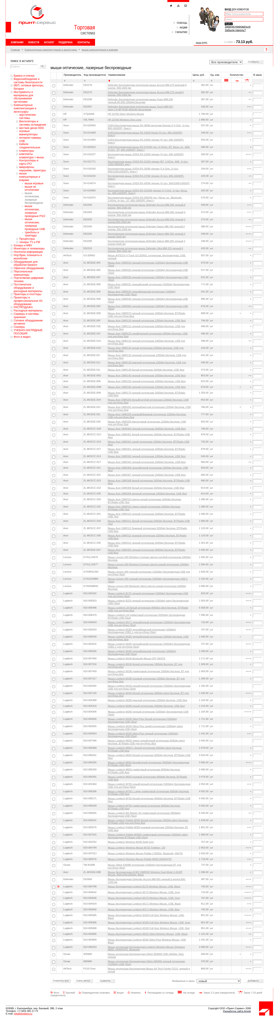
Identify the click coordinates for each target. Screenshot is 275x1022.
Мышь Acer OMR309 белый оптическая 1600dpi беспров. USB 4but (146, 487)
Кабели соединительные (29, 146)
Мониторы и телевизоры (29, 248)
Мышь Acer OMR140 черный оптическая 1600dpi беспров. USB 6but (147, 375)
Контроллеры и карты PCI (28, 162)
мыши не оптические (32, 188)
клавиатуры (26, 150)
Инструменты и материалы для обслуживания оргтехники (23, 97)
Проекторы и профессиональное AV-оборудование (28, 301)
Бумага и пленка (24, 75)
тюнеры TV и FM (29, 242)
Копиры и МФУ (23, 245)
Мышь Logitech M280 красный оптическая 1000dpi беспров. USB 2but (147, 700)
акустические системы (27, 116)
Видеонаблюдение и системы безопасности (28, 80)
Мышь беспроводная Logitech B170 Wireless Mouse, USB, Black (144, 886)
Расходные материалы (28, 310)
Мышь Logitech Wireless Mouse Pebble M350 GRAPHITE (140, 859)
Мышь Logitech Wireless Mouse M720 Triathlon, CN (136, 847)
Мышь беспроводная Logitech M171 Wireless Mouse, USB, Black (144, 903)
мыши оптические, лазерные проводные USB (35, 224)
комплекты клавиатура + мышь (31, 156)
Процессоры (27, 238)
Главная (15, 49)
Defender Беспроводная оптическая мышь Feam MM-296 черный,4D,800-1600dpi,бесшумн (140, 101)
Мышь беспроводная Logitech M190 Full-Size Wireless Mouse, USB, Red (148, 928)
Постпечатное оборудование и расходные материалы (28, 288)
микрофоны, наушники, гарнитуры (32, 169)
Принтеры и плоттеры (27, 294)
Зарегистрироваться (237, 26)
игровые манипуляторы (28, 133)
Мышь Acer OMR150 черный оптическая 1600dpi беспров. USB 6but (147, 381)
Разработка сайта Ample (237, 1011)
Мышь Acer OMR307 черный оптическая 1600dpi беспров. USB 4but (147, 474)
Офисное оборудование (29, 268)
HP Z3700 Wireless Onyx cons (124, 119)
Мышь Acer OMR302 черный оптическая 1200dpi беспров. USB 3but (147, 456)
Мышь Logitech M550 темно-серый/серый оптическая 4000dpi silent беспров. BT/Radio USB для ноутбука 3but (146, 742)
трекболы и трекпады (32, 234)
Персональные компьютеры (23, 273)
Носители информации (28, 251)
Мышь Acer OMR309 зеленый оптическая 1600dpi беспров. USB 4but (147, 493)
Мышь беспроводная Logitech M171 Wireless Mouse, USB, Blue (144, 909)
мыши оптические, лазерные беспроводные (34, 198)
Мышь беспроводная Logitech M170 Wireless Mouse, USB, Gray (144, 892)
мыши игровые (34, 183)
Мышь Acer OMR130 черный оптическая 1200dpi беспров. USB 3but (147, 320)
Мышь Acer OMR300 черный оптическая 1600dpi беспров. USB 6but (147, 428)
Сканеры (19, 326)
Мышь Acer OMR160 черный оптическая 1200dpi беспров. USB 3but (147, 387)
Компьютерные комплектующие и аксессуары (51, 49)
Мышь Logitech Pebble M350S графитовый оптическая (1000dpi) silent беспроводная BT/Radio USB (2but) (148, 836)
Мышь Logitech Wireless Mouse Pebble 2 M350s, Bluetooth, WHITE (145, 853)
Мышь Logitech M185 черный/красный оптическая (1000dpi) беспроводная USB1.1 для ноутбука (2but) (142, 631)
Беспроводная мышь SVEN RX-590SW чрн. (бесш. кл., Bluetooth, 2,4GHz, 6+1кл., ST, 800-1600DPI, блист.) (145, 199)
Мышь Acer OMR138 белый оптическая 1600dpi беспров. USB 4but (146, 369)
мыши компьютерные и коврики (100, 49)
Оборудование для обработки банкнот (25, 263)
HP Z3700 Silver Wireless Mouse (126, 114)
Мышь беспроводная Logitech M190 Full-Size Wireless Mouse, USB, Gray (149, 922)
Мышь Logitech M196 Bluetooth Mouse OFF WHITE (136, 658)
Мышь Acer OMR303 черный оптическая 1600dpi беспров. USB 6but (147, 462)
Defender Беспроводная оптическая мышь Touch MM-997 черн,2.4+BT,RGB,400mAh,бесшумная (140, 108)
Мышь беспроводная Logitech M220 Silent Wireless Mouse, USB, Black (148, 934)
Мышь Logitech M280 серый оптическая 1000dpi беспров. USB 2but (146, 706)
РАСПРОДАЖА (23, 307)
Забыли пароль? (235, 30)
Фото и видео (22, 336)
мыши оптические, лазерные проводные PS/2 (35, 211)
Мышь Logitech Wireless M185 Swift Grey (131, 842)
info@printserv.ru (23, 1013)
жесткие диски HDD (31, 128)
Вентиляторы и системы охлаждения (32, 123)
